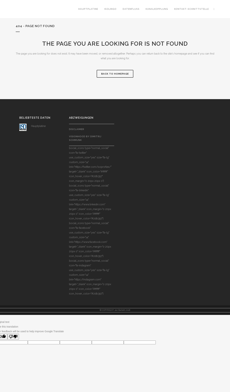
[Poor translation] (13, 337)
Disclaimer (76, 129)
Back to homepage (115, 73)
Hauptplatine (38, 126)
